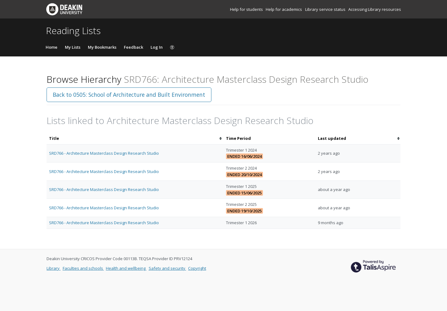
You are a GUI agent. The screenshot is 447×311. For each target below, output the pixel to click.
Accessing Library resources (374, 9)
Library (54, 268)
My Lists (72, 47)
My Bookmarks (102, 47)
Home (51, 47)
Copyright (197, 268)
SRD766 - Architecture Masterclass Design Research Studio (104, 153)
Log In (157, 47)
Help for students (247, 9)
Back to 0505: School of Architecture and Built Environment (129, 94)
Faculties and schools (83, 268)
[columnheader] (135, 138)
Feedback (133, 47)
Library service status (325, 9)
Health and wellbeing (126, 268)
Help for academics (284, 9)
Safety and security (167, 268)
